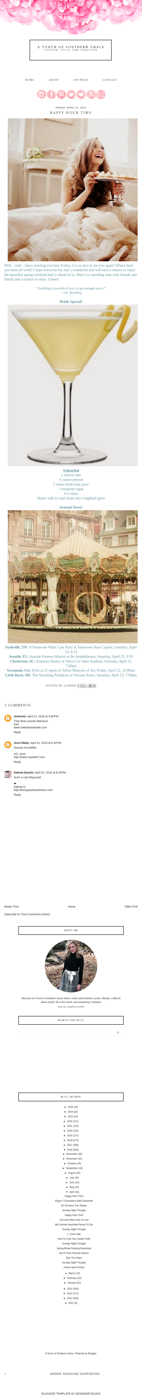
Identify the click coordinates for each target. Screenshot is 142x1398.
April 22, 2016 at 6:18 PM (50, 772)
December (71, 1154)
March (72, 1273)
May (72, 1187)
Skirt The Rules (74, 1257)
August (71, 1173)
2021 (69, 1126)
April (72, 1192)
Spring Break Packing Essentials (74, 1248)
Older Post (131, 906)
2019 (69, 1135)
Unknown (20, 716)
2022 (69, 1121)
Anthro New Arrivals (74, 1267)
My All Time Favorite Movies (74, 1253)
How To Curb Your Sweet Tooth (74, 1238)
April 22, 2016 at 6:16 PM (45, 742)
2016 (69, 1149)
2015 (69, 1288)
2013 (69, 1298)
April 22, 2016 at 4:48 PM (43, 716)
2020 (69, 1130)
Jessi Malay (21, 742)
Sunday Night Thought (74, 1210)
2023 (70, 1116)
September (72, 1168)
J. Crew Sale (74, 1234)
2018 (69, 1140)
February (72, 1278)
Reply (17, 732)
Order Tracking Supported (75, 1373)
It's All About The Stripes (74, 1205)
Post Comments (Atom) (35, 914)
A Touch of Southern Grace (71, 47)
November (71, 1158)
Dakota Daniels (24, 772)
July (72, 1177)
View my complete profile (71, 1007)
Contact (110, 80)
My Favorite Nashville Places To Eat (74, 1224)
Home (29, 80)
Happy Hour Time (74, 1196)
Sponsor (81, 80)
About (54, 80)
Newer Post (11, 906)
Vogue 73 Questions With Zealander (74, 1200)
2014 (69, 1293)
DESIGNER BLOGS (88, 1393)
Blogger (92, 1353)
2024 (70, 1111)
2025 (70, 1107)
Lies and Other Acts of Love (74, 1219)
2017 (69, 1145)
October (72, 1163)
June (71, 1182)
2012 (71, 1303)
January (72, 1282)
